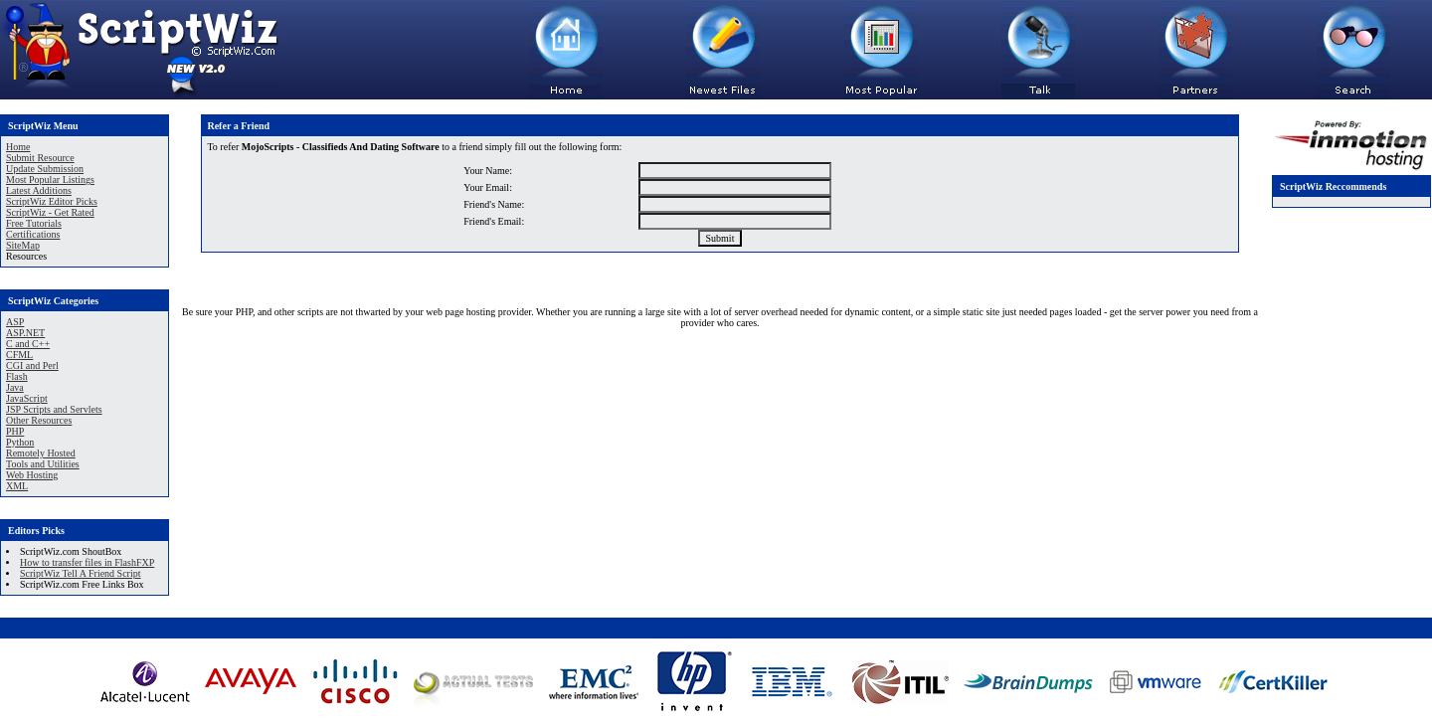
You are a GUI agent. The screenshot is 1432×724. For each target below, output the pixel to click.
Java (15, 387)
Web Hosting (32, 474)
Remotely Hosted (41, 453)
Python (20, 442)
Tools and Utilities (43, 463)
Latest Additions (39, 190)
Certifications (33, 234)
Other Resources (39, 420)
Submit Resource (40, 157)
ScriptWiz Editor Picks (51, 201)
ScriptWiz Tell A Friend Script (80, 573)
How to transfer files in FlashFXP (87, 562)
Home (18, 146)
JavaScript (27, 398)
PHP (15, 431)
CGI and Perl (32, 365)
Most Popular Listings (50, 179)
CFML (19, 354)
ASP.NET (25, 332)
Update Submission (45, 168)
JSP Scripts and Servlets (54, 409)
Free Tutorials (34, 223)
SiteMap (23, 245)
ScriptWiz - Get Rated (50, 212)
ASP (15, 321)
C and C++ (28, 343)
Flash (17, 376)
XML (17, 485)
